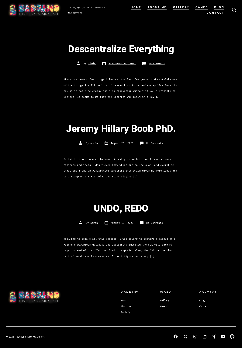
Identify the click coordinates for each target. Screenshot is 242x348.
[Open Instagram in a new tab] (195, 337)
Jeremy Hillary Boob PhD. (121, 129)
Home (136, 7)
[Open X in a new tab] (185, 337)
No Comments (157, 63)
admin (92, 63)
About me (157, 7)
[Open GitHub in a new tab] (232, 337)
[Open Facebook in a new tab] (176, 337)
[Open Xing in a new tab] (214, 337)
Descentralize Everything (121, 49)
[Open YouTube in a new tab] (223, 337)
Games (201, 7)
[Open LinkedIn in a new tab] (205, 337)
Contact (215, 12)
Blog (219, 7)
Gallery (181, 7)
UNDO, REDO (121, 209)
